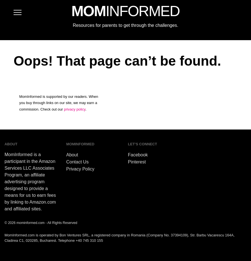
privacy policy (74, 109)
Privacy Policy (80, 169)
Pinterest (137, 161)
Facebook (138, 154)
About (72, 154)
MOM (125, 11)
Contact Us (77, 161)
